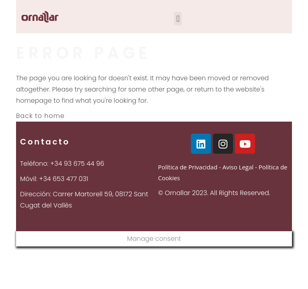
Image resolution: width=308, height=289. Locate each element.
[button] (178, 18)
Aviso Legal (238, 167)
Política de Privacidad (187, 167)
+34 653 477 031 (63, 178)
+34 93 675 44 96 (77, 163)
